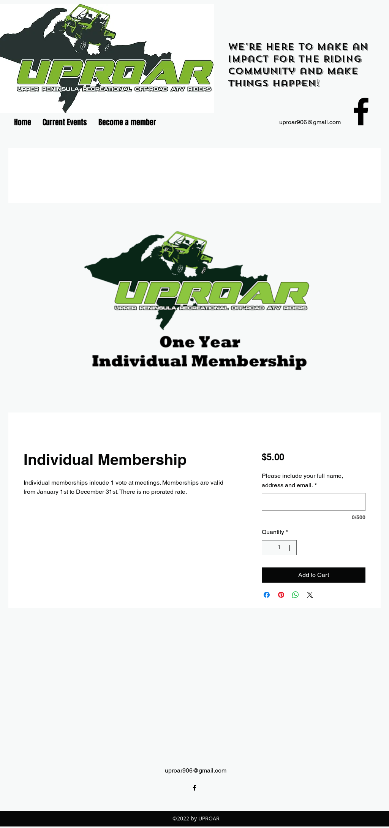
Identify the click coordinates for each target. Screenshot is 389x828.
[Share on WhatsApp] (295, 594)
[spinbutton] (279, 547)
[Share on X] (310, 594)
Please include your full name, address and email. (302, 480)
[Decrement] (268, 547)
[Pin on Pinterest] (281, 594)
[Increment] (290, 547)
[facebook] (361, 111)
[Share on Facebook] (266, 594)
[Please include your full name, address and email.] (313, 501)
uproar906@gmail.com (310, 122)
